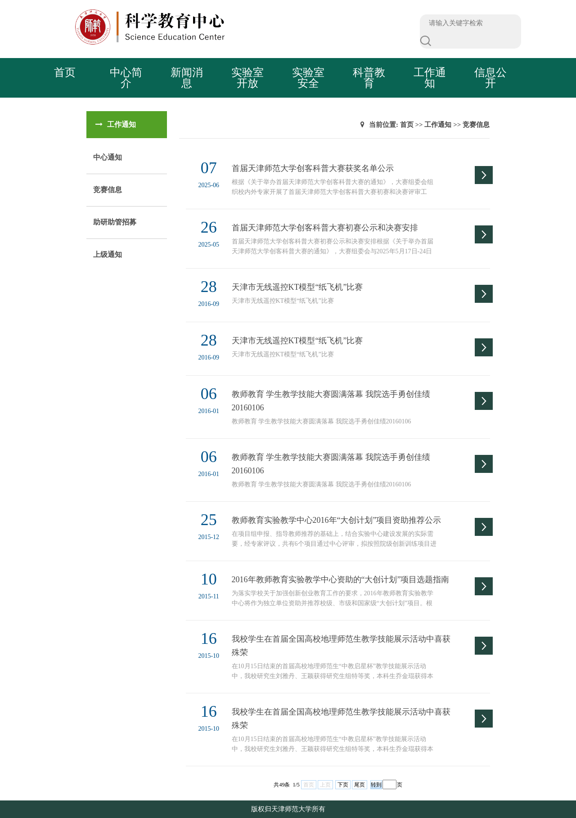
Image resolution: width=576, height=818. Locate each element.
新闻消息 (187, 78)
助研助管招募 (114, 222)
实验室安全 (308, 78)
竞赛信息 (107, 189)
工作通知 (430, 78)
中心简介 (126, 78)
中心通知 (107, 157)
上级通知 (107, 254)
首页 (65, 72)
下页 (343, 785)
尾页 (359, 785)
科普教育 (369, 78)
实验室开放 (247, 78)
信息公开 (490, 78)
